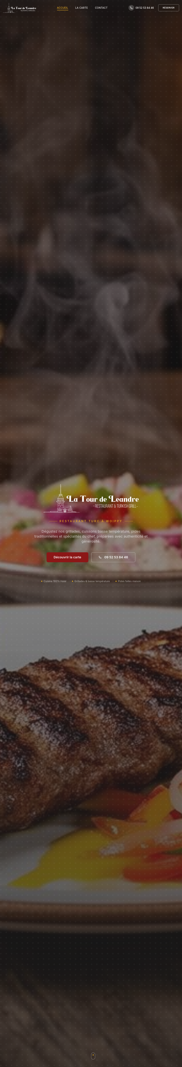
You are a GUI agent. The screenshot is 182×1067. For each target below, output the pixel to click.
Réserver (169, 7)
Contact (101, 7)
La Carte (81, 7)
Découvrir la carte (67, 557)
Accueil (62, 8)
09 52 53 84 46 (113, 557)
